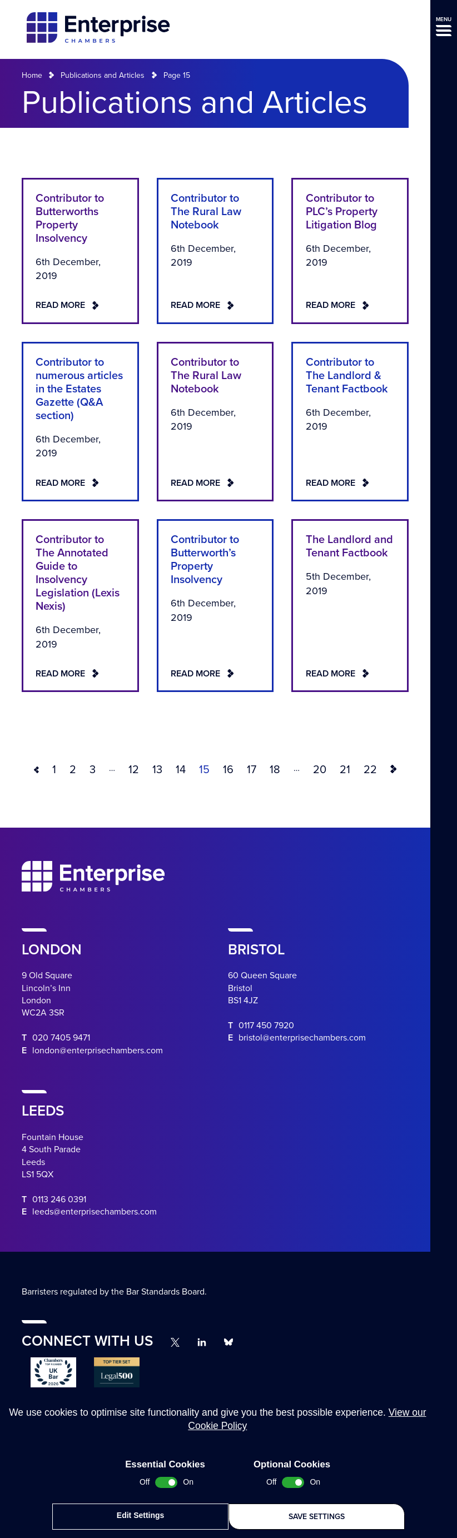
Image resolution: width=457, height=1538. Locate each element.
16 (228, 770)
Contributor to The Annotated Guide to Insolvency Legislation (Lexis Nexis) (78, 573)
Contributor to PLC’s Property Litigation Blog (341, 212)
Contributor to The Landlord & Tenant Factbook (347, 376)
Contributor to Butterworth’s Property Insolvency (205, 559)
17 (251, 770)
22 (370, 770)
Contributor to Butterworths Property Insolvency (70, 218)
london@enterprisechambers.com (97, 1050)
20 (319, 770)
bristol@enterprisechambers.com (302, 1037)
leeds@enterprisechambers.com (94, 1211)
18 (275, 770)
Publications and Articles (103, 75)
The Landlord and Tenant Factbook (349, 546)
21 (345, 770)
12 (133, 770)
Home (32, 75)
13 (157, 770)
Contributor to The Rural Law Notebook (206, 212)
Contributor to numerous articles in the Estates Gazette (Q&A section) (79, 389)
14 (181, 770)
